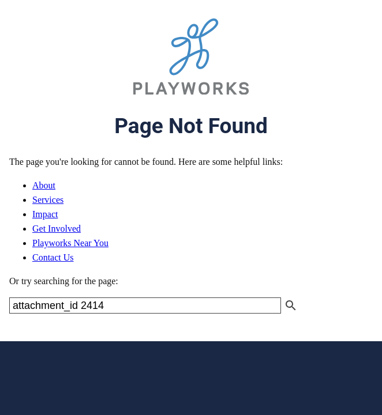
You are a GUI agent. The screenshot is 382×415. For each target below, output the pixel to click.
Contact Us (53, 257)
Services (47, 200)
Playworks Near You (70, 243)
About (43, 185)
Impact (45, 214)
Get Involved (56, 228)
